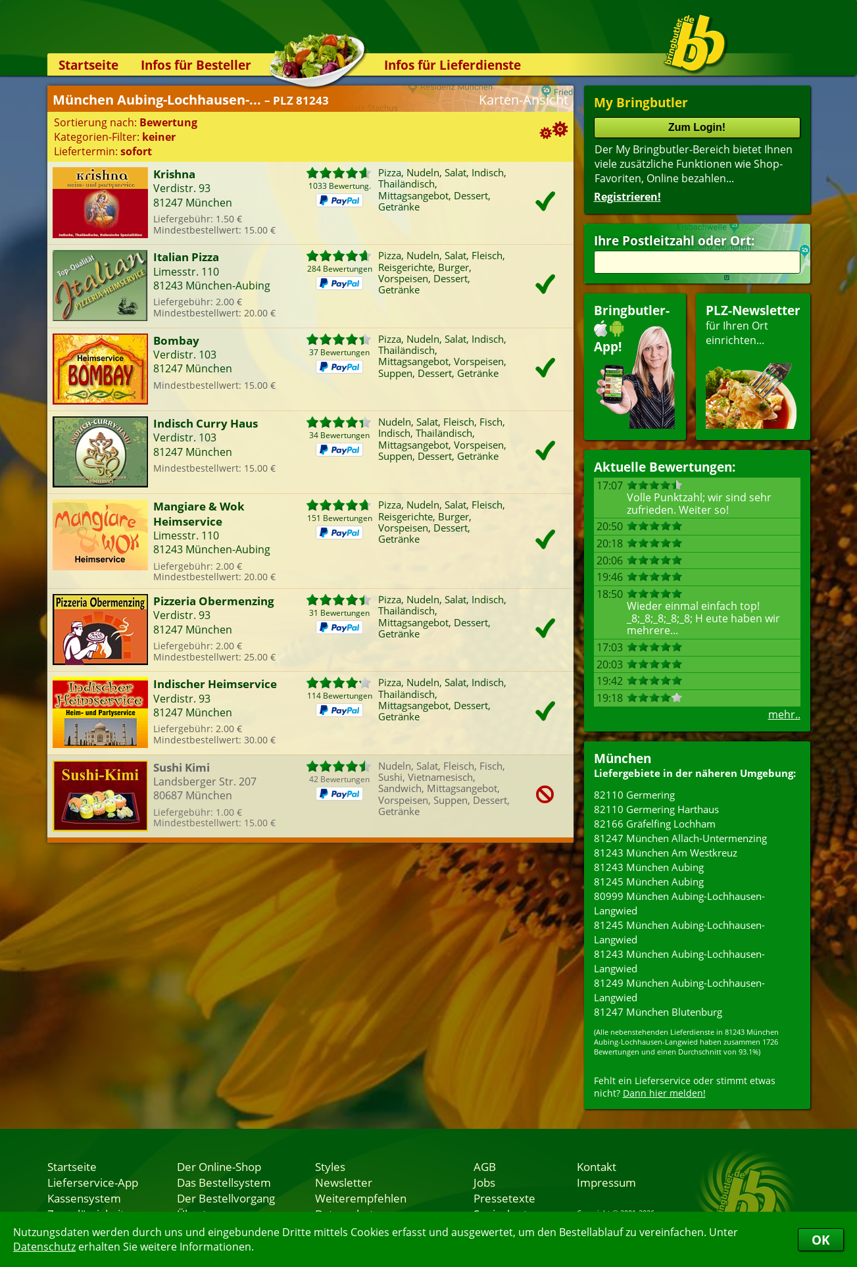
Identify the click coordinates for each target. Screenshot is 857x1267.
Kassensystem (84, 1198)
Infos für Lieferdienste (452, 65)
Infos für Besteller (196, 65)
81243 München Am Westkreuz (665, 852)
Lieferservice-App (92, 1182)
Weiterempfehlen (360, 1198)
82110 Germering (634, 794)
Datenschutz (44, 1246)
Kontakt (596, 1166)
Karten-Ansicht (523, 100)
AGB (485, 1166)
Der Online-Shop (219, 1166)
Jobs (484, 1182)
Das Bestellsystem (224, 1182)
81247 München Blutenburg (658, 1011)
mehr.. (784, 714)
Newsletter (343, 1182)
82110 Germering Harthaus (656, 809)
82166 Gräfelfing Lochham (655, 823)
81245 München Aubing (649, 881)
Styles (330, 1166)
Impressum (606, 1182)
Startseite (88, 65)
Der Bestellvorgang (226, 1198)
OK (821, 1239)
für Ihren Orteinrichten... (753, 365)
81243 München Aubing (649, 867)
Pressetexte (504, 1198)
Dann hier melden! (664, 1093)
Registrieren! (627, 196)
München (622, 758)
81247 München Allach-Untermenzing (680, 838)
